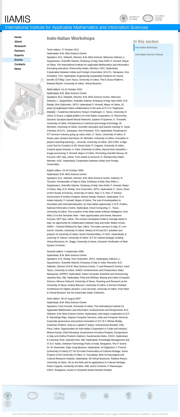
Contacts (20, 64)
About (18, 41)
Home (18, 37)
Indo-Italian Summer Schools (149, 54)
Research (20, 46)
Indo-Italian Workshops (146, 47)
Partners (20, 50)
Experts (19, 55)
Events (19, 59)
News (18, 68)
